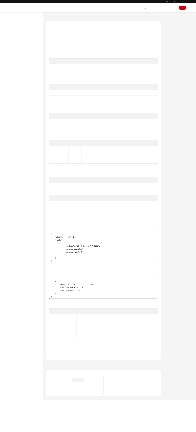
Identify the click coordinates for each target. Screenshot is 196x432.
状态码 (169, 69)
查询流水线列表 (25, 169)
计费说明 (15, 48)
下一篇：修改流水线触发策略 (147, 381)
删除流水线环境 (25, 218)
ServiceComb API (21, 102)
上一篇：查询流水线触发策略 (59, 381)
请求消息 (169, 46)
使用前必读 (19, 75)
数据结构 (18, 110)
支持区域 (15, 276)
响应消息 (169, 52)
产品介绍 (15, 43)
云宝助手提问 (53, 410)
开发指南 (15, 61)
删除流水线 (24, 191)
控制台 (167, 13)
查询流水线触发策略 (27, 196)
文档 (156, 13)
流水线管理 (21, 155)
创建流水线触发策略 (27, 200)
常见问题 (15, 236)
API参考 (15, 70)
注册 (182, 13)
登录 (174, 13)
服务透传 (20, 151)
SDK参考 (15, 227)
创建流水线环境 (25, 209)
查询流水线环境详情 (27, 223)
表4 (115, 132)
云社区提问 (66, 410)
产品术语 (15, 258)
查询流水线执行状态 (27, 182)
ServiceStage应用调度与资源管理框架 (122, 404)
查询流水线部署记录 (27, 178)
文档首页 (49, 23)
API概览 (17, 79)
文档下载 (15, 245)
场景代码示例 (17, 232)
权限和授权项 (19, 115)
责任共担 (15, 262)
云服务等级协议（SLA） (21, 267)
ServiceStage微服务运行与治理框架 (122, 408)
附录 (16, 119)
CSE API (17, 97)
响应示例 (169, 64)
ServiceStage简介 (115, 400)
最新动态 (15, 39)
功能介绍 (169, 35)
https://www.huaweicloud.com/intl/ (54, 2)
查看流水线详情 (25, 164)
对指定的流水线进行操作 (29, 173)
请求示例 (169, 58)
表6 (117, 196)
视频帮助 (15, 241)
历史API (17, 124)
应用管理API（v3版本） (23, 88)
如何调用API (19, 84)
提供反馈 (90, 398)
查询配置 (20, 137)
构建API (20, 133)
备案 (161, 13)
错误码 (169, 75)
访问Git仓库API (20, 93)
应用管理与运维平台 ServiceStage (69, 23)
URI (167, 41)
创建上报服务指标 (23, 146)
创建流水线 (24, 160)
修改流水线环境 (25, 214)
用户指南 (15, 57)
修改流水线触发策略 (27, 205)
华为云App (182, 7)
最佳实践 (15, 66)
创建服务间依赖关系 (24, 142)
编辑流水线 (24, 187)
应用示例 (18, 106)
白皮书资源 (16, 271)
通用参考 (15, 253)
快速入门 (15, 52)
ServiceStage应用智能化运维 (119, 412)
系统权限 (15, 280)
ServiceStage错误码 (61, 365)
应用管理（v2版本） (24, 128)
